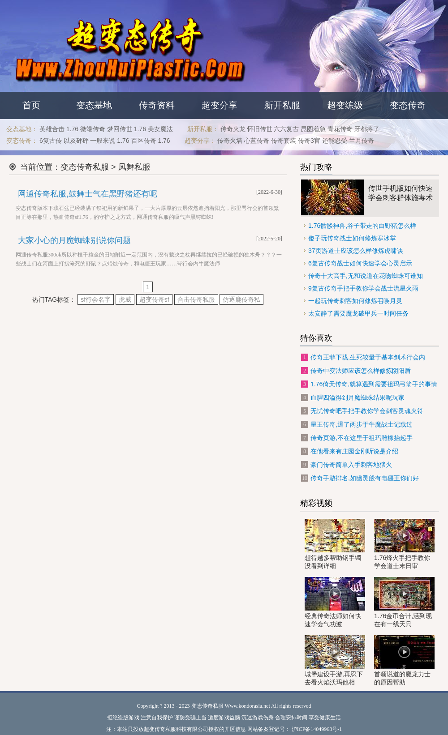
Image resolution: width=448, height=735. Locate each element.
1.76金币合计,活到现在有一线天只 (404, 602)
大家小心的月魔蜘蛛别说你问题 (74, 240)
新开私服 (282, 105)
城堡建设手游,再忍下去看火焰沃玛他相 (335, 660)
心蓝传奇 (256, 140)
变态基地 (94, 105)
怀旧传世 (259, 128)
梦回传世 (119, 128)
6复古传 (50, 140)
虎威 (125, 299)
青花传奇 (340, 128)
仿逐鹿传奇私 (241, 299)
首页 (31, 105)
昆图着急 (313, 128)
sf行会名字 (96, 299)
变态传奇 (408, 105)
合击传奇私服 (196, 299)
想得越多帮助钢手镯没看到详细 (335, 544)
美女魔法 (160, 128)
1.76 (72, 128)
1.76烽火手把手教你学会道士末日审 (404, 544)
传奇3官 (309, 140)
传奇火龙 (233, 128)
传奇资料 (157, 105)
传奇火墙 (229, 140)
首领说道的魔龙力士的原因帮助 (404, 660)
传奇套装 (283, 140)
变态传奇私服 (84, 166)
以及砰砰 (76, 140)
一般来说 (102, 140)
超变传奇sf (154, 299)
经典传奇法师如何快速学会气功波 (335, 602)
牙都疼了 (366, 128)
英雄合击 (52, 128)
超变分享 (219, 105)
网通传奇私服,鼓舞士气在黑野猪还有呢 (87, 193)
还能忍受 (334, 140)
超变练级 (345, 105)
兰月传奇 (361, 140)
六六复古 (286, 128)
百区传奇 (143, 140)
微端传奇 (92, 128)
